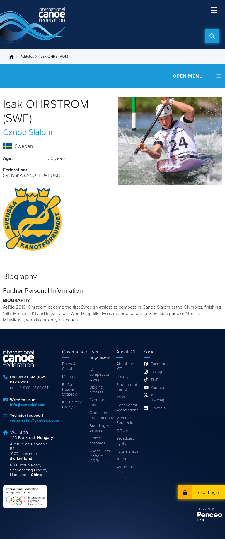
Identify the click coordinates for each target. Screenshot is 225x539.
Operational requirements (100, 415)
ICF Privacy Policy (72, 404)
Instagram (158, 372)
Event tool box (98, 402)
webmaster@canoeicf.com (34, 420)
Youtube (158, 388)
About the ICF (125, 366)
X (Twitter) (157, 397)
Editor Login (207, 492)
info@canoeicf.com (27, 405)
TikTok (156, 380)
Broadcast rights (125, 441)
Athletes (27, 57)
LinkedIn (158, 408)
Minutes (69, 377)
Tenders (123, 459)
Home (13, 56)
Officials (123, 431)
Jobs (120, 397)
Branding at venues (99, 428)
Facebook (158, 364)
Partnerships (127, 451)
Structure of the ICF (126, 387)
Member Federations (126, 420)
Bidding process (96, 389)
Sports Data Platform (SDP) (99, 456)
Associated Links (126, 469)
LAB (200, 520)
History (122, 377)
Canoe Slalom (27, 133)
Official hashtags (97, 440)
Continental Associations (127, 407)
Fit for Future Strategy (69, 390)
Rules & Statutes (69, 366)
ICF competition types (99, 374)
